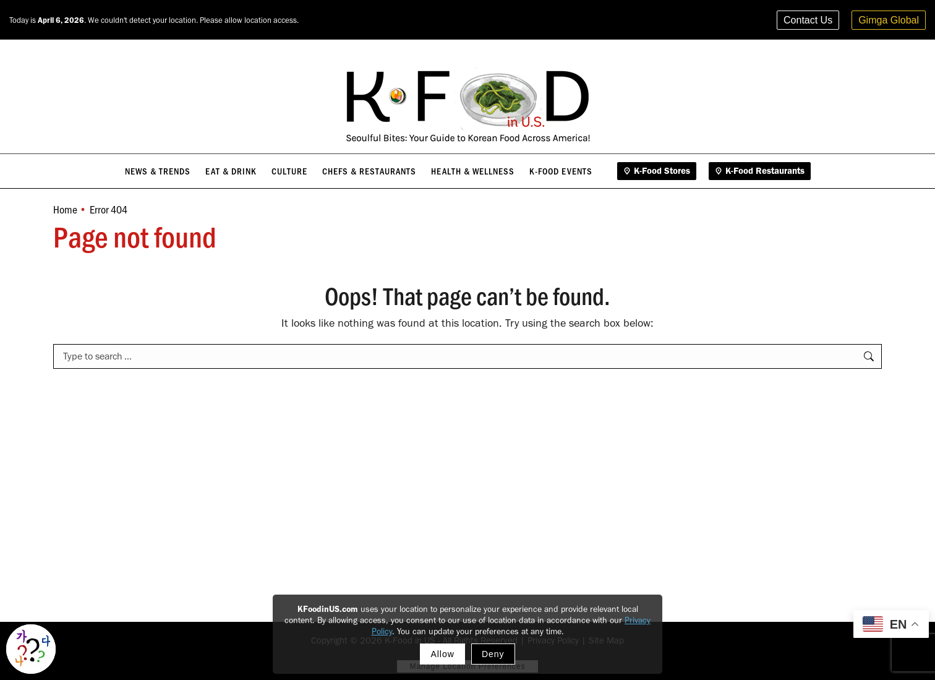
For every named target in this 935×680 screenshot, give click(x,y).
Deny (493, 654)
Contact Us (807, 20)
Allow (442, 654)
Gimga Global (888, 20)
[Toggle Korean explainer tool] (31, 649)
